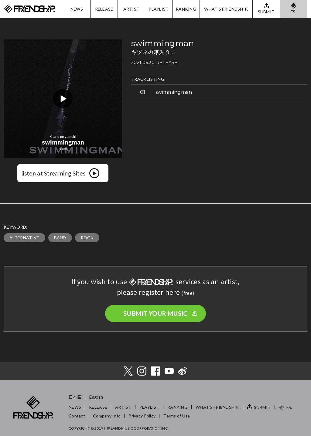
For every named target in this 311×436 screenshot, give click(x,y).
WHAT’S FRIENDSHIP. (217, 407)
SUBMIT (262, 407)
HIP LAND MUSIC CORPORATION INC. (136, 428)
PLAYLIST (159, 9)
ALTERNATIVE (24, 237)
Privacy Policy (142, 415)
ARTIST (131, 9)
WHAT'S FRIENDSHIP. (226, 9)
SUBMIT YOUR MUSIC (155, 313)
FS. (293, 11)
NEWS (76, 9)
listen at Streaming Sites (53, 173)
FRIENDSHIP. (29, 9)
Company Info (107, 415)
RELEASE (104, 9)
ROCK (87, 237)
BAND (60, 237)
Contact (77, 415)
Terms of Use (176, 415)
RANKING (186, 9)
